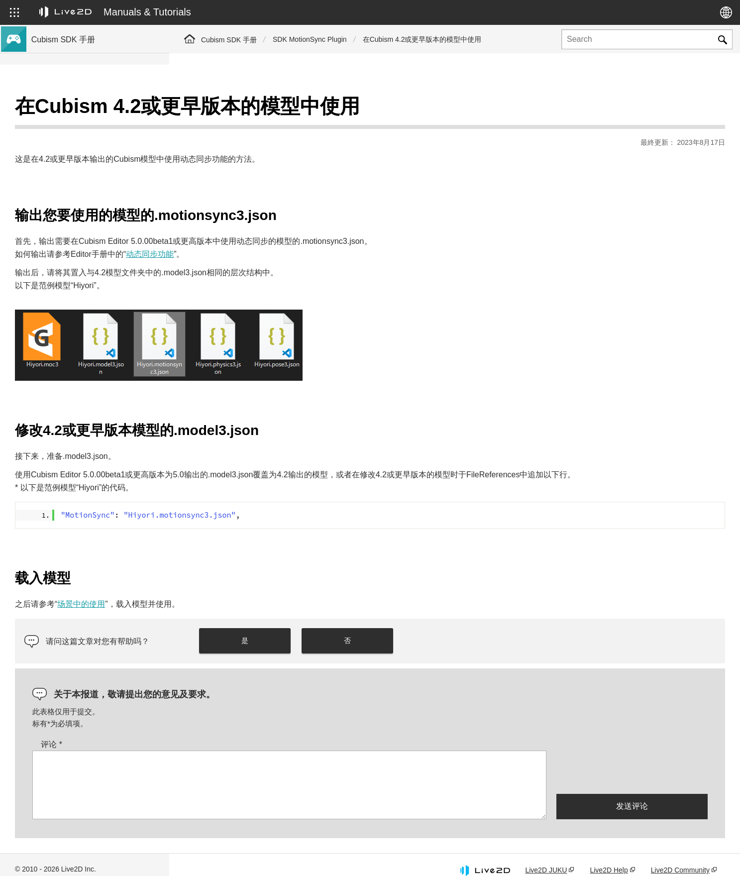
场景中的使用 (250, 592)
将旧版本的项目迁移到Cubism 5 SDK (90, 253)
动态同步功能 (319, 229)
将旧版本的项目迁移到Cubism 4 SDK (90, 269)
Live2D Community (680, 858)
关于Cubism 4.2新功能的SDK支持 (85, 173)
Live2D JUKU (546, 858)
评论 (220, 732)
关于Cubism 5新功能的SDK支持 (82, 141)
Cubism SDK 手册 (229, 40)
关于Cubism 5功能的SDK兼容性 (82, 221)
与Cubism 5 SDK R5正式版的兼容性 (89, 189)
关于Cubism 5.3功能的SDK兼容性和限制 (96, 205)
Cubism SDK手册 (60, 109)
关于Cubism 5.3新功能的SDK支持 (85, 125)
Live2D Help (609, 858)
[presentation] (632, 759)
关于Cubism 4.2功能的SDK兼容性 (85, 237)
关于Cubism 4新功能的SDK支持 (82, 157)
